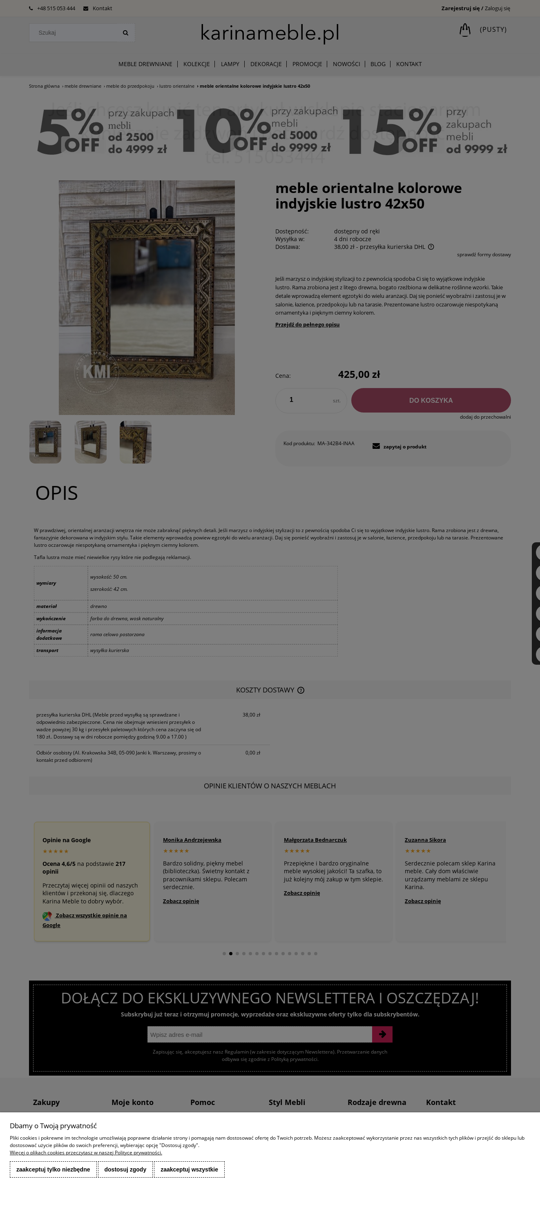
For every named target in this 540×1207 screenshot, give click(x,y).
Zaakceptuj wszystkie (189, 1169)
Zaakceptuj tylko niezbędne (53, 1169)
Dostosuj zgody (126, 1169)
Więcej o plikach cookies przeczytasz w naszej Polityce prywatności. (86, 1152)
